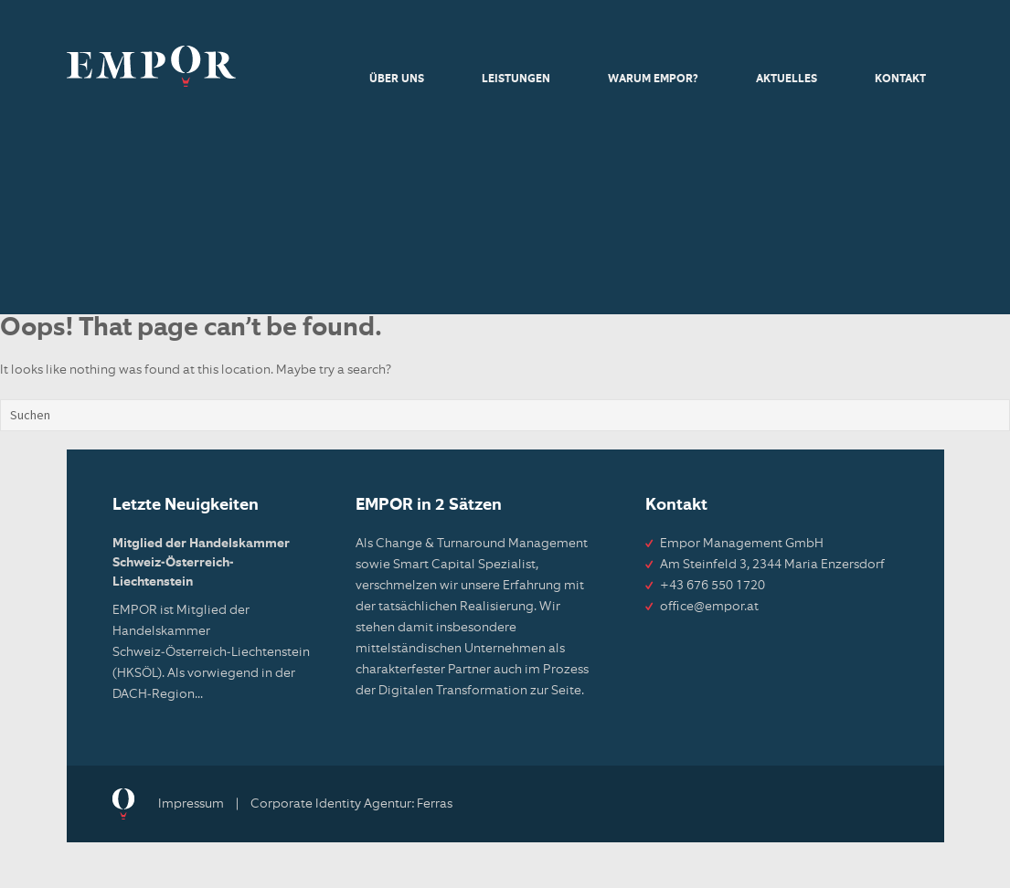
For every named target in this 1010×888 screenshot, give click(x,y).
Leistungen (516, 79)
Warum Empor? (653, 79)
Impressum (191, 804)
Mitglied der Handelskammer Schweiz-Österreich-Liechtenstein (201, 562)
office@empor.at (709, 606)
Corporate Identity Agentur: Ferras (351, 804)
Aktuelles (786, 79)
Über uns (396, 79)
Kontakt (900, 79)
